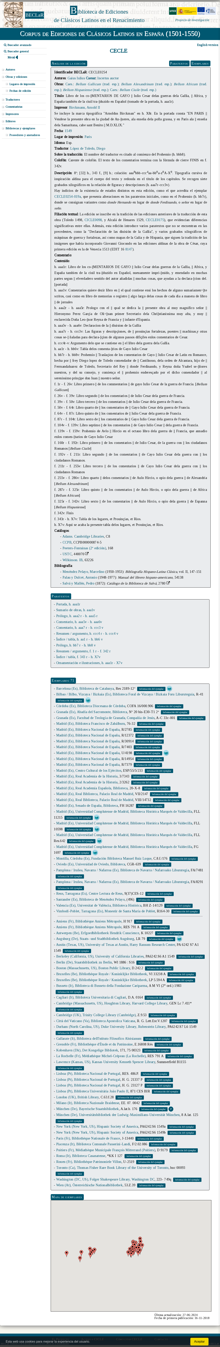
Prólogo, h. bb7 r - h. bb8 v (76, 645)
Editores (10, 121)
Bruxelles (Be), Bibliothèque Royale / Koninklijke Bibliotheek (101, 974)
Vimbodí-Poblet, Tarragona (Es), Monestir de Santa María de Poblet (105, 911)
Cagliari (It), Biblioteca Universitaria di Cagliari (91, 997)
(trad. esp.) (97, 84)
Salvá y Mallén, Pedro (79, 583)
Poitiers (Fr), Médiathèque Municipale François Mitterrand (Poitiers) (105, 1150)
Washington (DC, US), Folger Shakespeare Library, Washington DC (105, 1179)
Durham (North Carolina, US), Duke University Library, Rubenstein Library (111, 1027)
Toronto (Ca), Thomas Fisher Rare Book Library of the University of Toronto (112, 1168)
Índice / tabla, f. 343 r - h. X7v (78, 657)
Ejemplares (200, 63)
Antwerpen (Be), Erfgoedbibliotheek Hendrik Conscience (97, 933)
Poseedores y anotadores (24, 135)
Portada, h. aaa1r (68, 604)
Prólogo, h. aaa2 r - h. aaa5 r (77, 616)
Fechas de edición (20, 90)
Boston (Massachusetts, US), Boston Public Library (93, 968)
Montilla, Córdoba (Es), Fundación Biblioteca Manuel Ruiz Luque (104, 858)
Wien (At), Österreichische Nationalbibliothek (89, 1185)
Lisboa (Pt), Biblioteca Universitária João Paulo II (92, 1091)
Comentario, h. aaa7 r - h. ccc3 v (79, 628)
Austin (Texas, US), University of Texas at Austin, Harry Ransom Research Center (115, 945)
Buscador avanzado (17, 45)
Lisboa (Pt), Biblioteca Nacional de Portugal (88, 1074)
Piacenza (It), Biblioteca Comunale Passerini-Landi (93, 1144)
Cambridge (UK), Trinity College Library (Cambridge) (96, 1015)
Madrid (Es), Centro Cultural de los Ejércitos (88, 770)
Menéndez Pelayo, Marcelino (83, 572)
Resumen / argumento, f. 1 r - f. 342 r (83, 651)
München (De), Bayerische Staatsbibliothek (87, 1109)
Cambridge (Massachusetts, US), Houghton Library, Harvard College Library (111, 1003)
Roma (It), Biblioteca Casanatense (80, 1156)
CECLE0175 (155, 220)
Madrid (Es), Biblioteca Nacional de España (88, 729)
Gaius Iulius (82, 78)
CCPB (67, 542)
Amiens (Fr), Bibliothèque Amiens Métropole (88, 921)
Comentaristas (14, 106)
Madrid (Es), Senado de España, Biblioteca (87, 806)
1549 (68, 131)
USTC (67, 554)
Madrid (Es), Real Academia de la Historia (87, 776)
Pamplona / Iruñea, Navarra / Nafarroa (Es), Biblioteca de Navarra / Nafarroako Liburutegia (122, 870)
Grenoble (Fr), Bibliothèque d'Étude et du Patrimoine (94, 1044)
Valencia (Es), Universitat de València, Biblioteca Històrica (98, 905)
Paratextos (179, 63)
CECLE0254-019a (67, 196)
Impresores (12, 114)
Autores (10, 69)
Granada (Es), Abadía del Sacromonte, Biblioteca (91, 712)
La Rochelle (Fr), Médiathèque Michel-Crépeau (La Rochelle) (101, 1056)
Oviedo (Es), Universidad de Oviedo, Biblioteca (90, 864)
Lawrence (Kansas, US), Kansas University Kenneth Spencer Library (105, 1062)
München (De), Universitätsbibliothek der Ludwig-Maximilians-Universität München (118, 1115)
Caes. (69, 84)
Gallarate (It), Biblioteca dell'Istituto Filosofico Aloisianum (99, 1038)
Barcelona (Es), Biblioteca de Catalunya (85, 688)
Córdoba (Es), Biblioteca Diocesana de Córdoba (90, 706)
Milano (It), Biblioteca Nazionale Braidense (87, 1103)
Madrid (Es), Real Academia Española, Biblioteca (92, 788)
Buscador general (16, 51)
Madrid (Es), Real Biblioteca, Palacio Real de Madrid (94, 794)
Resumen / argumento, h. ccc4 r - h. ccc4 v (87, 633)
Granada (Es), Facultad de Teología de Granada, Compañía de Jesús (105, 718)
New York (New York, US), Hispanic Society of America (97, 1126)
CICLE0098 (93, 220)
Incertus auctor (108, 78)
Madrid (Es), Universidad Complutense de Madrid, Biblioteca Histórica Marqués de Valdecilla (124, 811)
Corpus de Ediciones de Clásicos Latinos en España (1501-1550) (110, 33)
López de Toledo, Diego (87, 148)
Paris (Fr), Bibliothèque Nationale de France (88, 1138)
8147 (128, 249)
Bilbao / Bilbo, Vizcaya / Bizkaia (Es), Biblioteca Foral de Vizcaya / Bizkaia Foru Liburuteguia (125, 694)
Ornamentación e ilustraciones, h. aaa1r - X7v (89, 663)
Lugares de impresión (22, 84)
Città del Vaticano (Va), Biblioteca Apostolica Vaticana (95, 1021)
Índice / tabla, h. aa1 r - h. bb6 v (79, 639)
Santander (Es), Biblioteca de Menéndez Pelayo (90, 899)
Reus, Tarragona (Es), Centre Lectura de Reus (89, 893)
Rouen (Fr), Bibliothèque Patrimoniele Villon (88, 1162)
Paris (88, 137)
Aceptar (199, 1341)
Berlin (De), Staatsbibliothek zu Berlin (84, 962)
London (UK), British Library (77, 1097)
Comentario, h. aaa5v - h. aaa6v (79, 622)
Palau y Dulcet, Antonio (80, 577)
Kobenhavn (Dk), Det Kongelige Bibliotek (87, 1050)
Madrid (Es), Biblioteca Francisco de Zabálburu (90, 724)
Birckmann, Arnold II (84, 107)
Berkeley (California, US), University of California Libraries (100, 956)
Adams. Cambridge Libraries (83, 536)
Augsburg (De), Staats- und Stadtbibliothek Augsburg (95, 939)
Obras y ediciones (16, 76)
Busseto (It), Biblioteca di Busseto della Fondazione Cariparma (101, 986)
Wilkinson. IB (73, 560)
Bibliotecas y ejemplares (20, 128)
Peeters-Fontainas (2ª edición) (84, 548)
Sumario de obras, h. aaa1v (75, 610)
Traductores (13, 99)
